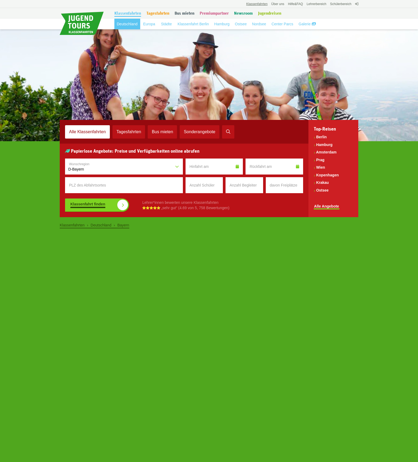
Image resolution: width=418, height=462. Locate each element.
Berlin (321, 137)
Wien (320, 167)
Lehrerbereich (316, 4)
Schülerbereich (340, 4)
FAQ (295, 4)
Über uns (277, 4)
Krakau (322, 182)
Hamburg (324, 145)
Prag (320, 160)
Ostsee (322, 190)
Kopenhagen (327, 175)
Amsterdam (326, 152)
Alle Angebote (326, 206)
